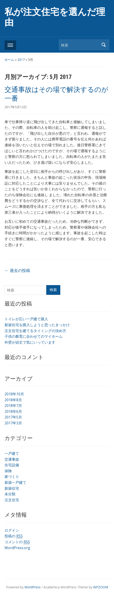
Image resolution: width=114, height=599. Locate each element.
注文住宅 (12, 499)
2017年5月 (13, 417)
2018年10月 (14, 393)
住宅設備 (12, 464)
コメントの (17, 542)
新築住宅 (12, 488)
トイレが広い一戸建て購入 (26, 318)
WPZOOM (100, 587)
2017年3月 (13, 423)
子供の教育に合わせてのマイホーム (34, 336)
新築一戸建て (15, 482)
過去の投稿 (17, 270)
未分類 (10, 493)
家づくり (12, 476)
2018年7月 (13, 405)
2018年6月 (13, 411)
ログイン (12, 530)
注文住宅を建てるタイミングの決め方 (35, 330)
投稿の (14, 536)
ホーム (9, 59)
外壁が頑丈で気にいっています (30, 342)
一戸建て (12, 453)
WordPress (32, 587)
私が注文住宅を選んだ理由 (55, 17)
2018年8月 (13, 399)
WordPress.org (17, 547)
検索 (103, 45)
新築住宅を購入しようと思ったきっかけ (37, 324)
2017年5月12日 (16, 107)
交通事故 (12, 459)
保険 (8, 470)
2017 (21, 59)
